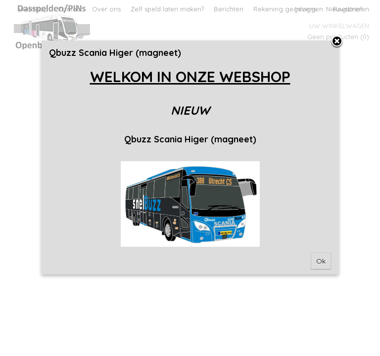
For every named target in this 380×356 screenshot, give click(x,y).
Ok (321, 261)
